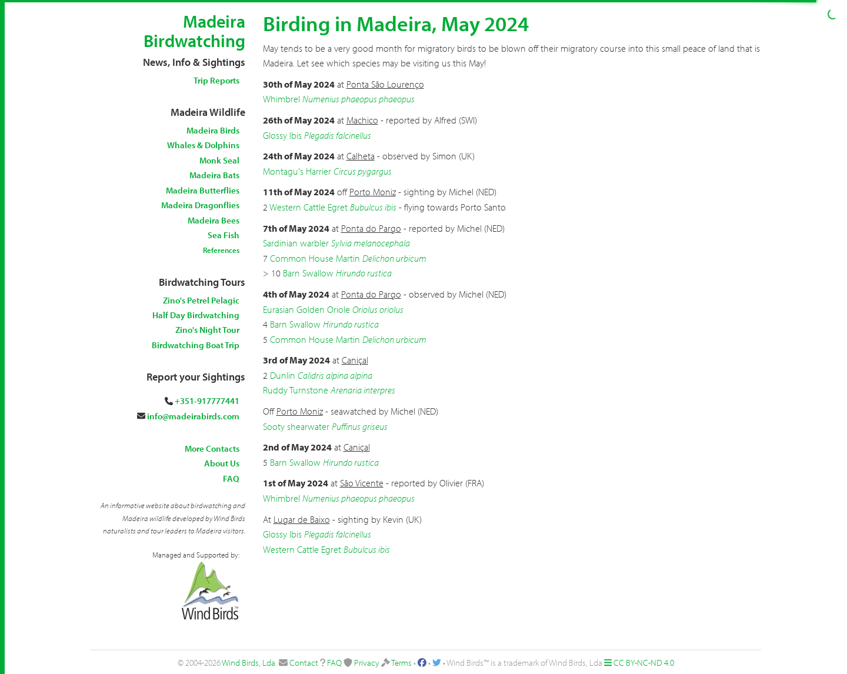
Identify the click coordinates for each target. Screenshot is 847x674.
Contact (303, 662)
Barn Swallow (308, 273)
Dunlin (282, 375)
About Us (221, 463)
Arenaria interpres (363, 390)
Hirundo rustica (364, 273)
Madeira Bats (214, 175)
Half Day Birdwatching (195, 315)
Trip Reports (216, 80)
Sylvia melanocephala (370, 243)
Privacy (366, 662)
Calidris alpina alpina (335, 375)
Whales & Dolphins (203, 145)
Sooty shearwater (296, 426)
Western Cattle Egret (308, 207)
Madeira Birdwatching (194, 31)
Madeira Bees (213, 220)
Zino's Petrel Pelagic (201, 300)
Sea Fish (223, 235)
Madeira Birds (212, 130)
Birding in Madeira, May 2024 (396, 22)
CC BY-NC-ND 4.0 (643, 662)
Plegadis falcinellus (337, 135)
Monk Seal (219, 160)
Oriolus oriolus (378, 309)
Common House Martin (315, 258)
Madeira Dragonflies (200, 205)
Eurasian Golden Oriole (306, 309)
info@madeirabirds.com (193, 416)
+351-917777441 (207, 400)
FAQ (231, 478)
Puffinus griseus (360, 426)
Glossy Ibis (282, 135)
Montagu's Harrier (297, 171)
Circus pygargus (363, 171)
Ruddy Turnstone (295, 390)
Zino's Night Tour (207, 329)
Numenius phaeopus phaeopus (358, 99)
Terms (401, 662)
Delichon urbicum (394, 258)
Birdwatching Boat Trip (195, 345)
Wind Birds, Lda (248, 662)
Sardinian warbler (296, 243)
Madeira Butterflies (202, 190)
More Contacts (212, 448)
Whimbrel (281, 99)
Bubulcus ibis (373, 207)
